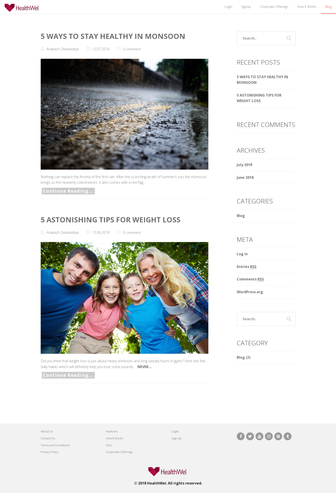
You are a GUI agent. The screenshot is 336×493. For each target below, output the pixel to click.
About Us (47, 431)
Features (112, 431)
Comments (250, 279)
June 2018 (245, 177)
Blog (328, 6)
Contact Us (48, 438)
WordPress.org (250, 291)
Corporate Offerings (274, 6)
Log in (242, 253)
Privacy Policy (50, 452)
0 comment (132, 48)
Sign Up (176, 438)
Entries (246, 266)
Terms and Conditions (55, 445)
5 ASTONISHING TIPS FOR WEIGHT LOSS (116, 219)
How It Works (306, 6)
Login (228, 6)
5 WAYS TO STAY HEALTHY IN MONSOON (119, 36)
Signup (246, 6)
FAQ (109, 445)
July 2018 (244, 164)
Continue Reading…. (68, 191)
